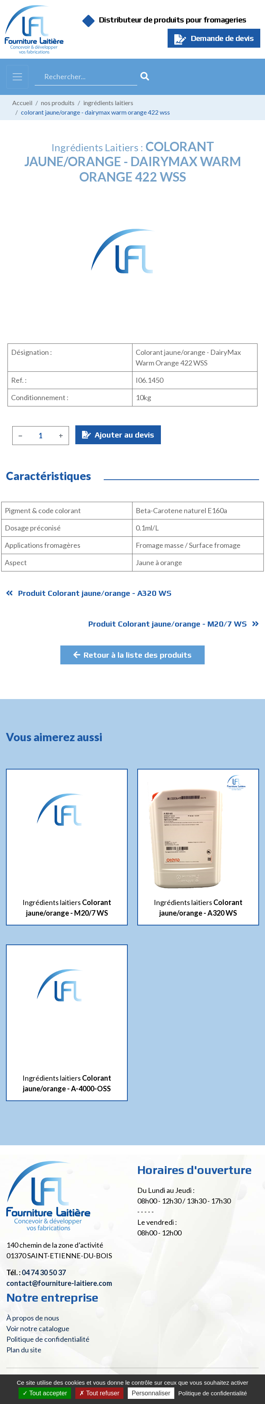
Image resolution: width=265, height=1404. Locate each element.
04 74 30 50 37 (44, 1272)
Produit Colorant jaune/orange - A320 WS (89, 592)
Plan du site (23, 1349)
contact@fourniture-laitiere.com (59, 1283)
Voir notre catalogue (37, 1328)
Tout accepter (44, 1393)
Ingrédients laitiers (108, 102)
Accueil (22, 102)
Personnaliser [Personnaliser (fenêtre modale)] (151, 1393)
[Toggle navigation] (17, 77)
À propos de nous (32, 1317)
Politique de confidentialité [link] (212, 1393)
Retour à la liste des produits (132, 654)
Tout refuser (99, 1393)
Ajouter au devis (118, 434)
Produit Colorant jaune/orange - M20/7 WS (173, 623)
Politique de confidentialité (48, 1339)
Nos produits (58, 102)
